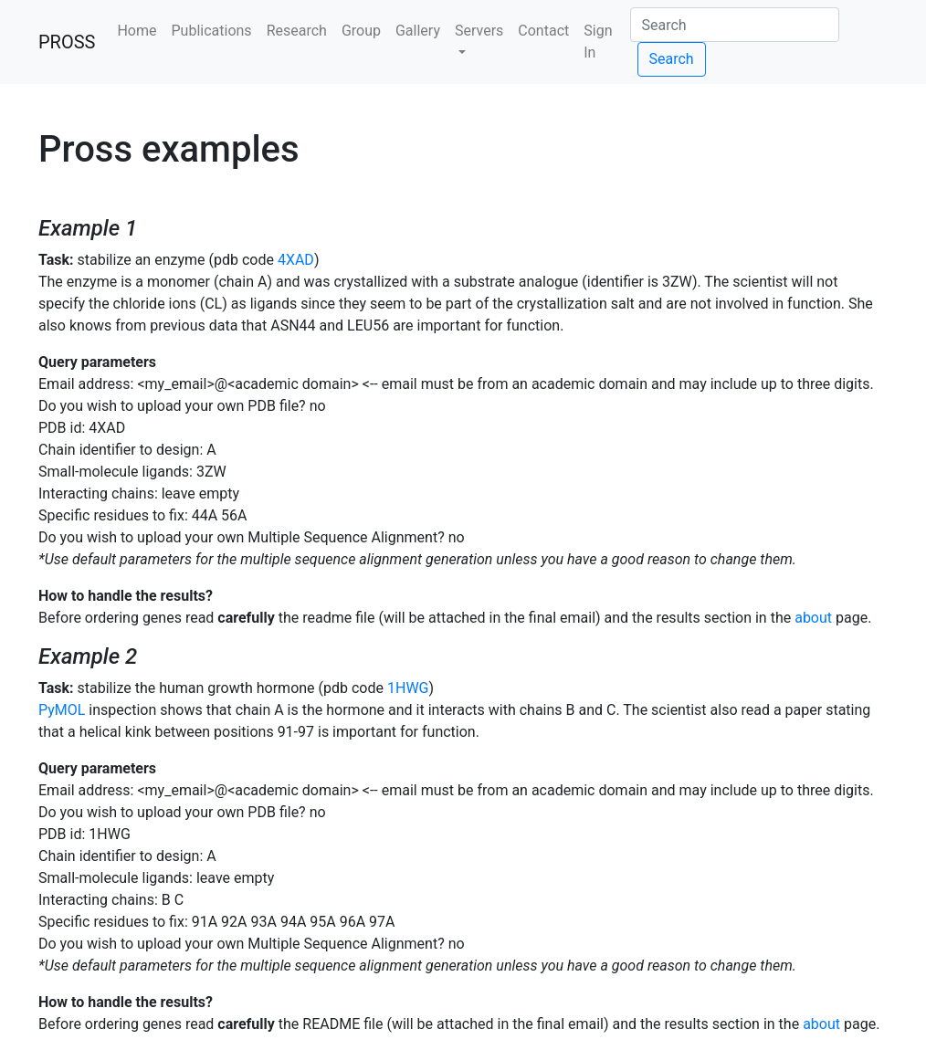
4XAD (296, 259)
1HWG (408, 688)
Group (361, 30)
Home (136, 30)
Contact (543, 30)
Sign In (598, 41)
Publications (212, 30)
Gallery (417, 30)
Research (297, 30)
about (813, 617)
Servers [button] (479, 30)
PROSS (66, 42)
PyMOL (61, 710)
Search (671, 59)
